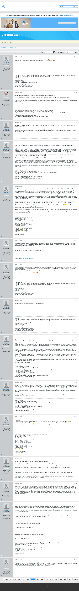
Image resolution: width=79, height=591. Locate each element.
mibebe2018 (6, 149)
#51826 (75, 56)
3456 (33, 579)
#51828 (75, 122)
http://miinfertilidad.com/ (28, 258)
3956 (65, 579)
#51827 (75, 92)
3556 (61, 579)
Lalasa (6, 510)
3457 (38, 579)
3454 (24, 579)
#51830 (75, 186)
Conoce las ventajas (67, 23)
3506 (56, 579)
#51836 (75, 416)
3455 (28, 579)
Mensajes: (5, 70)
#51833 (75, 301)
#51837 (75, 459)
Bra (6, 465)
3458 (42, 579)
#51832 (75, 264)
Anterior (6, 579)
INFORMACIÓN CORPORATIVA (48, 586)
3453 (19, 579)
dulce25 (6, 343)
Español (5, 586)
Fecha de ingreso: (6, 68)
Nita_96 (6, 192)
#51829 (75, 143)
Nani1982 (6, 63)
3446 (14, 579)
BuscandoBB (6, 99)
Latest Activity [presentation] (12, 47)
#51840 (75, 559)
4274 (70, 579)
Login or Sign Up (71, 1)
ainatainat (6, 129)
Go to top (74, 586)
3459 (47, 579)
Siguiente (76, 579)
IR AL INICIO (68, 586)
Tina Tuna (6, 247)
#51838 (75, 483)
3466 (51, 579)
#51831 (75, 240)
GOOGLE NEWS (60, 586)
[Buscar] (67, 6)
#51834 (75, 337)
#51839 (75, 504)
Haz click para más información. (66, 15)
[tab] (12, 48)
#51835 (75, 382)
